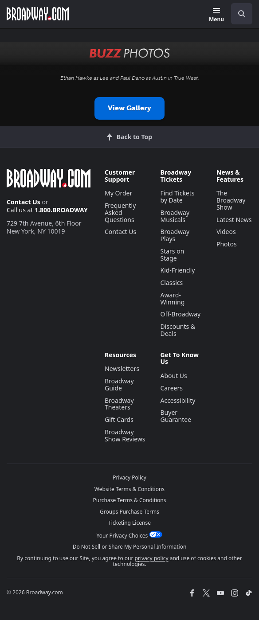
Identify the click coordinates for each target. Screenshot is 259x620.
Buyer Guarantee (175, 416)
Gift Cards (119, 419)
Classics (171, 282)
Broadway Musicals (174, 216)
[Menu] (216, 15)
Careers (171, 388)
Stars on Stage (172, 254)
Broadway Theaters (119, 404)
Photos (226, 244)
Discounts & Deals (177, 330)
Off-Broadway (180, 314)
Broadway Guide (119, 384)
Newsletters (122, 368)
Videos (226, 231)
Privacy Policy (129, 477)
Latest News (234, 219)
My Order (118, 193)
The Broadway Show (231, 200)
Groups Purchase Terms (129, 511)
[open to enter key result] (241, 13)
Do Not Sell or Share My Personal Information (130, 546)
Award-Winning (172, 298)
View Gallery (129, 108)
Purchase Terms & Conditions (129, 500)
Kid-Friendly (177, 270)
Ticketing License (129, 522)
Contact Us (23, 202)
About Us (173, 375)
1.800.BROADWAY (61, 210)
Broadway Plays (174, 235)
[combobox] (238, 13)
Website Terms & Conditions (129, 489)
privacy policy (152, 558)
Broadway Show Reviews (125, 435)
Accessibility (177, 400)
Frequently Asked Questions (120, 212)
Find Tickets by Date (177, 196)
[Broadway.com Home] (38, 13)
